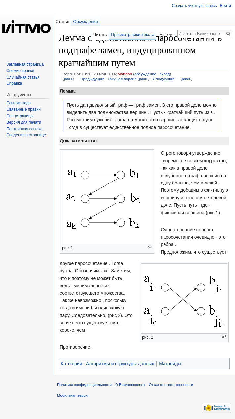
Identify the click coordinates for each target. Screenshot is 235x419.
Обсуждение (85, 21)
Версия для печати (23, 122)
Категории (71, 363)
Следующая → (166, 79)
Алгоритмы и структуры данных (120, 363)
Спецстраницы (19, 116)
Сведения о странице (26, 135)
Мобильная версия (73, 395)
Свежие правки (20, 70)
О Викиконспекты (130, 385)
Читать (100, 34)
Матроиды (170, 363)
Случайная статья (22, 77)
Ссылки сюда (18, 103)
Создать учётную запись (194, 5)
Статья (62, 21)
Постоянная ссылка (24, 129)
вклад (165, 74)
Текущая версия (121, 79)
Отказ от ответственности (171, 385)
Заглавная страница (25, 64)
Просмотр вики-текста (132, 34)
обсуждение (145, 74)
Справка (14, 83)
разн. (68, 79)
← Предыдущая (89, 79)
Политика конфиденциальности (84, 385)
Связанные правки (23, 109)
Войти (225, 5)
